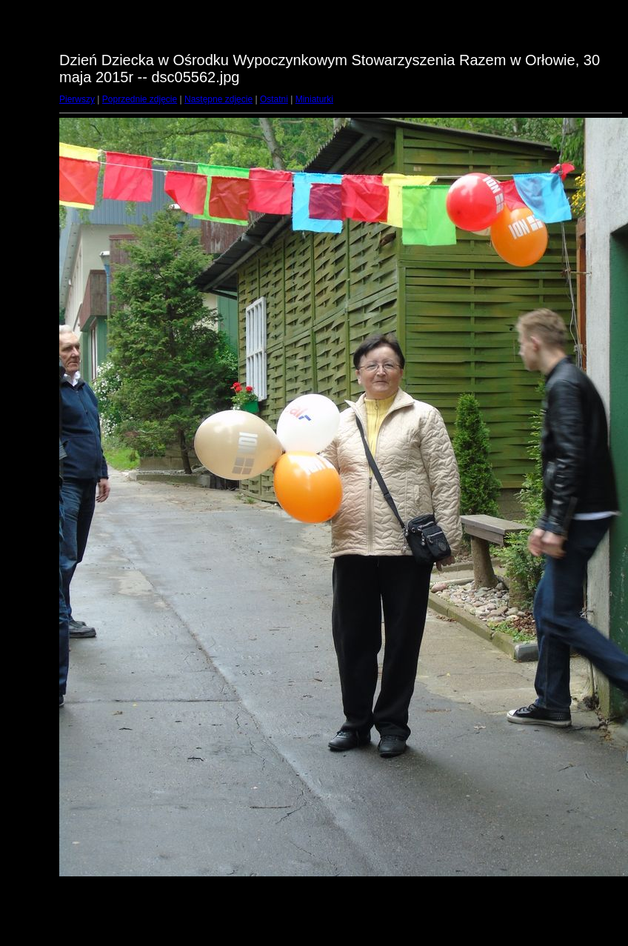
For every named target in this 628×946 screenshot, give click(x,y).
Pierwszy (77, 99)
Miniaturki (314, 99)
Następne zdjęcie (218, 99)
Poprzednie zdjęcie (139, 99)
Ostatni (274, 99)
